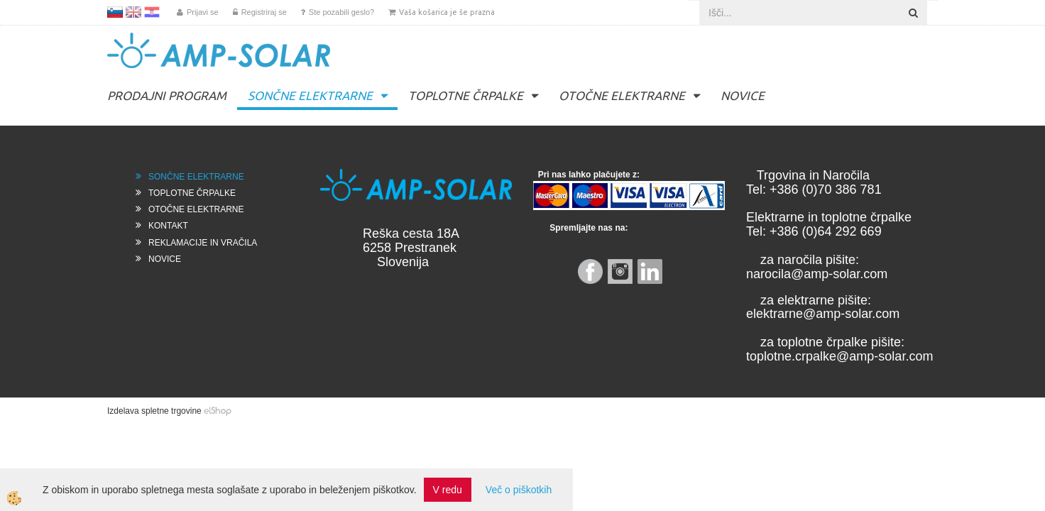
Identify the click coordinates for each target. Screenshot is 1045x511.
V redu (447, 489)
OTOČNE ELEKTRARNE (622, 95)
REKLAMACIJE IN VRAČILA (202, 243)
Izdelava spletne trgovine (154, 411)
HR (152, 12)
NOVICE (743, 95)
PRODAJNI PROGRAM (166, 95)
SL (115, 12)
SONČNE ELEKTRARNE (310, 95)
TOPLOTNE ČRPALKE (465, 95)
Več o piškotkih (519, 489)
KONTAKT (168, 226)
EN (133, 12)
